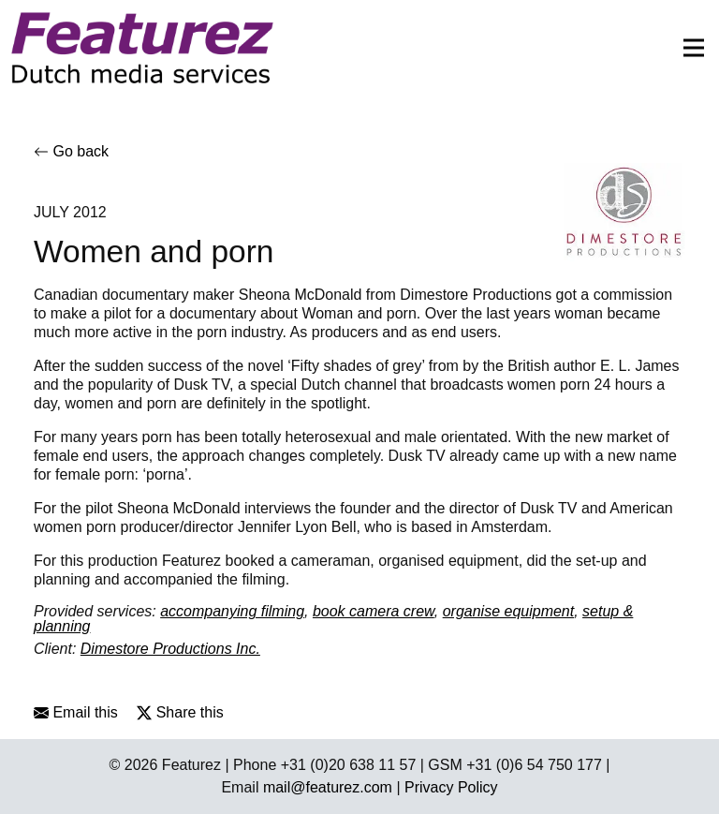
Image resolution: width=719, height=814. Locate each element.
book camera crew (373, 611)
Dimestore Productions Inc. (170, 649)
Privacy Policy (451, 787)
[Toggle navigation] (688, 48)
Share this (180, 712)
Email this (76, 712)
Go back (71, 151)
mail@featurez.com (327, 787)
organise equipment (509, 611)
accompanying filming (232, 611)
